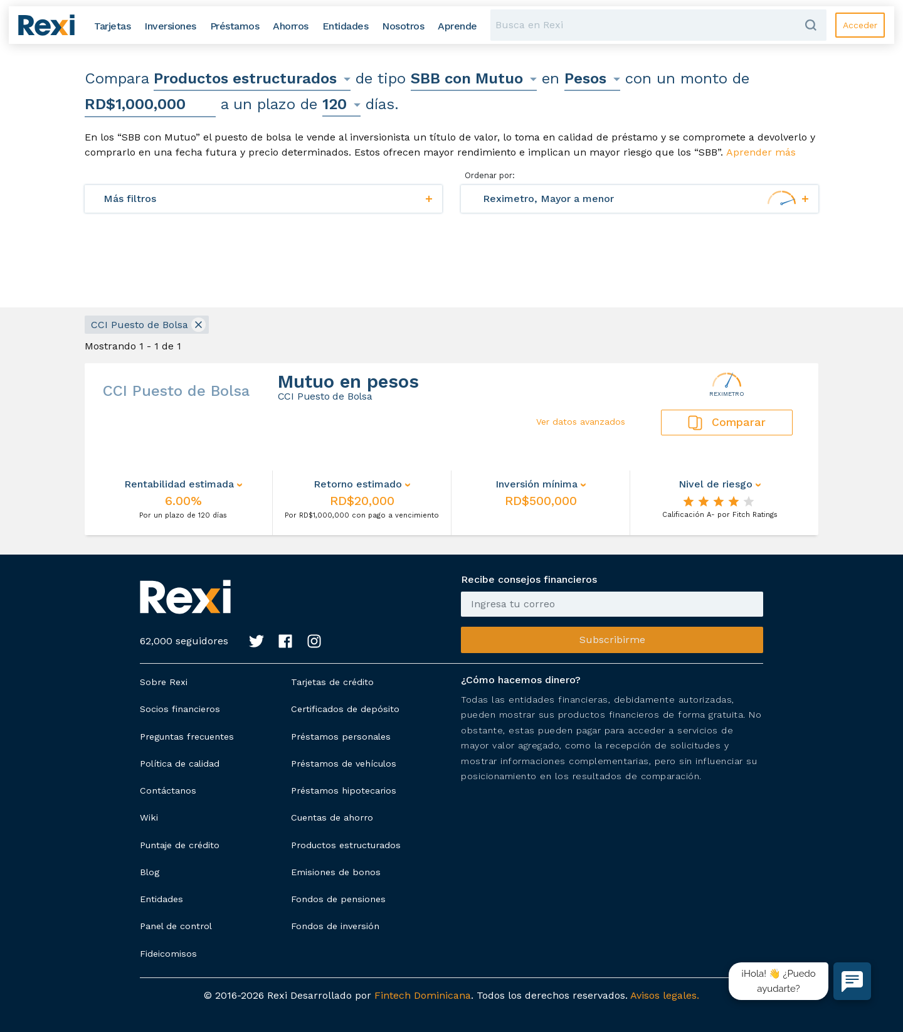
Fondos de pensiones (338, 899)
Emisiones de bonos (336, 872)
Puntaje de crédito (179, 845)
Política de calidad (179, 763)
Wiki (149, 817)
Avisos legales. (664, 995)
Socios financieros (180, 709)
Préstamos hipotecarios (343, 790)
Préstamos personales (341, 736)
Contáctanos (168, 790)
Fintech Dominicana (422, 995)
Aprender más (761, 152)
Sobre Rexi (163, 682)
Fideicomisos (168, 954)
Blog (149, 872)
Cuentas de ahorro (332, 817)
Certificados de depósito (345, 709)
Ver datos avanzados (580, 422)
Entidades (161, 899)
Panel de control (176, 926)
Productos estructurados (346, 845)
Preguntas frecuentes (187, 736)
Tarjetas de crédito (332, 682)
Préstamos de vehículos (343, 763)
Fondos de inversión (335, 926)
